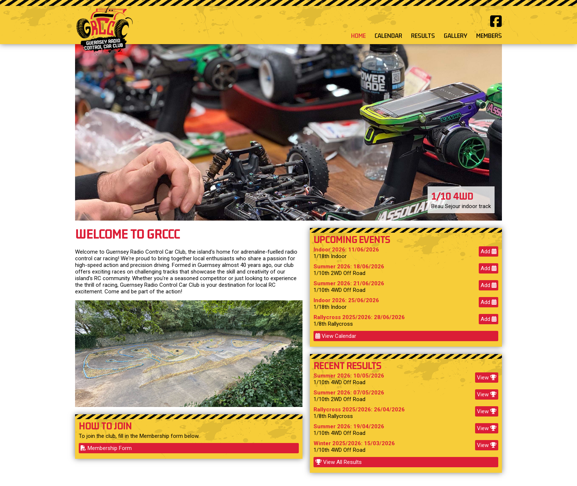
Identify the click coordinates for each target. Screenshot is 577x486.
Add (488, 251)
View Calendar (335, 336)
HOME (358, 36)
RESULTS (423, 36)
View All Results (338, 462)
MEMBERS (489, 36)
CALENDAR (388, 36)
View (486, 377)
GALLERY (455, 36)
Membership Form (106, 448)
